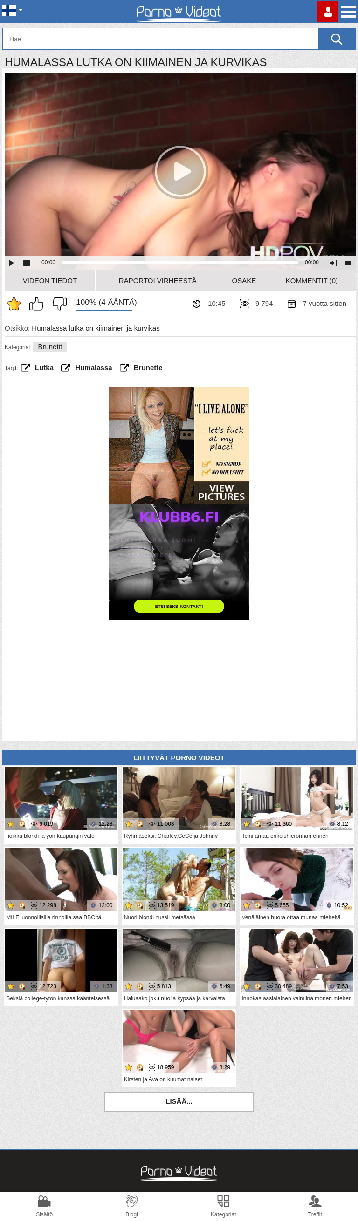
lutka (44, 367)
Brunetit (50, 347)
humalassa (93, 367)
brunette (148, 367)
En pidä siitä (57, 304)
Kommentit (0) (312, 280)
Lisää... (179, 1101)
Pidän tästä (38, 304)
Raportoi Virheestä (158, 280)
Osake (244, 280)
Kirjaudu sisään (327, 11)
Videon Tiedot (50, 280)
